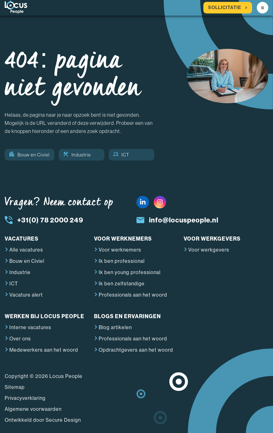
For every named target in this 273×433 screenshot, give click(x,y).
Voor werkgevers (208, 250)
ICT (121, 154)
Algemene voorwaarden (33, 409)
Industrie (77, 154)
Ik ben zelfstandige (122, 284)
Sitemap (15, 387)
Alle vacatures (26, 250)
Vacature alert (26, 295)
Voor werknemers (120, 250)
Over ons (20, 339)
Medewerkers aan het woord (43, 350)
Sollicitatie (227, 7)
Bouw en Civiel (29, 154)
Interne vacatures (30, 327)
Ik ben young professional (130, 272)
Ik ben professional (122, 261)
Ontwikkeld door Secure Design (43, 420)
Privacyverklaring (25, 398)
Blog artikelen (115, 327)
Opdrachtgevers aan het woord (136, 350)
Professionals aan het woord (133, 295)
